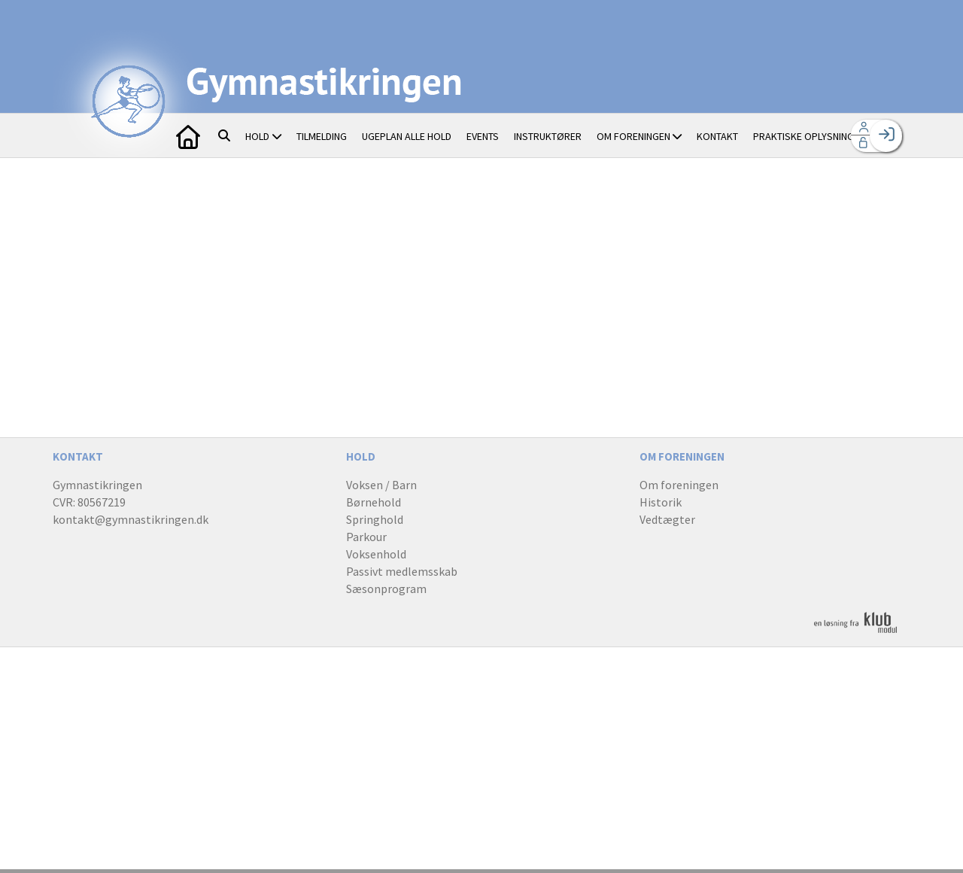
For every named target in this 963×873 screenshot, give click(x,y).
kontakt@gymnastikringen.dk (130, 519)
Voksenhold (376, 553)
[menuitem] (188, 135)
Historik (660, 502)
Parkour (366, 536)
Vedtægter (667, 519)
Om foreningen (678, 484)
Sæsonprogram (386, 588)
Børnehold (373, 502)
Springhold (374, 519)
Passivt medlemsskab (401, 571)
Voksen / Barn (381, 484)
